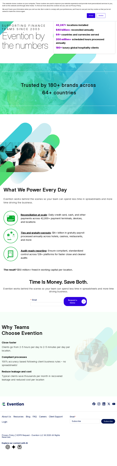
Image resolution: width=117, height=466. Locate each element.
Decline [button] (101, 15)
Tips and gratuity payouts (36, 232)
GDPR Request (23, 435)
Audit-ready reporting (33, 250)
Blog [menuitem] (28, 416)
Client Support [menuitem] (56, 416)
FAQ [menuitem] (35, 416)
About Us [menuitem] (6, 416)
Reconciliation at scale (34, 214)
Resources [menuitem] (18, 416)
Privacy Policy (8, 435)
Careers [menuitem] (43, 416)
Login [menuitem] (4, 422)
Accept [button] (91, 15)
